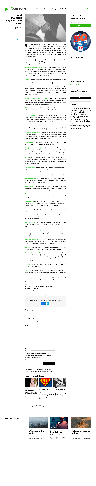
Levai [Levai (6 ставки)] (81, 116)
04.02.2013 (52, 430)
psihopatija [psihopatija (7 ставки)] (78, 125)
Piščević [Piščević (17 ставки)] (81, 121)
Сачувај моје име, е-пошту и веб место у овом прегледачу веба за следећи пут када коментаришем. (39, 354)
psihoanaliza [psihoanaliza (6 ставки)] (83, 123)
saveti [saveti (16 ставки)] (83, 127)
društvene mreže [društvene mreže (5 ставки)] (81, 110)
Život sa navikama (30, 390)
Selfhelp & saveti (64, 9)
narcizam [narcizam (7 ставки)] (85, 117)
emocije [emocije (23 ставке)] (87, 110)
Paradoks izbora (56, 432)
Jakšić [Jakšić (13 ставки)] (86, 114)
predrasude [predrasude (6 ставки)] (78, 123)
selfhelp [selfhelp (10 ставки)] (88, 127)
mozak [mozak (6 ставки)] (81, 117)
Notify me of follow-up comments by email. (34, 357)
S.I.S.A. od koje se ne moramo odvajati (59, 390)
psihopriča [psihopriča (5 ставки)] (82, 125)
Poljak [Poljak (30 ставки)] (87, 121)
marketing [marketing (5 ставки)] (72, 117)
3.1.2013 (20, 27)
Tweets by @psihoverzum (77, 84)
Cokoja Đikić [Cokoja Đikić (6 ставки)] (87, 108)
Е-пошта (27, 344)
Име (26, 340)
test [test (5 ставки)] (78, 128)
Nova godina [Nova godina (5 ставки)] (78, 119)
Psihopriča (55, 9)
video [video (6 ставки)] (80, 128)
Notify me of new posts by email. (33, 359)
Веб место (27, 348)
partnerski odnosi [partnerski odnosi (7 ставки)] (74, 121)
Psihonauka (39, 9)
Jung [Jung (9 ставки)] (90, 114)
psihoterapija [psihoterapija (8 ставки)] (88, 125)
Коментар (27, 325)
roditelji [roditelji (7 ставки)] (72, 127)
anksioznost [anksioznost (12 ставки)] (73, 108)
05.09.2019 (74, 429)
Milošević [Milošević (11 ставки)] (77, 117)
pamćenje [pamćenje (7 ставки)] (85, 119)
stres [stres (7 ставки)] (74, 128)
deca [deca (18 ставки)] (72, 110)
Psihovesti (47, 9)
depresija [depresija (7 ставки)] (76, 110)
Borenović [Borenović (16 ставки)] (81, 108)
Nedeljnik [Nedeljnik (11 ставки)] (73, 119)
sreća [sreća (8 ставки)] (71, 128)
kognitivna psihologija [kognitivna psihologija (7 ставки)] (75, 116)
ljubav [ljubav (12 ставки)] (86, 116)
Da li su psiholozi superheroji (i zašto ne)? (44, 391)
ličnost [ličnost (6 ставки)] (83, 116)
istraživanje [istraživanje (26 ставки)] (75, 114)
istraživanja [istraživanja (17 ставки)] (80, 112)
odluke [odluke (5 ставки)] (81, 119)
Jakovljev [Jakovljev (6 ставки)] (82, 114)
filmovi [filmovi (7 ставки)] (71, 112)
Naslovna (31, 9)
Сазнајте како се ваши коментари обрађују (42, 371)
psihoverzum (19, 28)
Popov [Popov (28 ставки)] (73, 123)
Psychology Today (33, 288)
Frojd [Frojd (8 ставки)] (74, 112)
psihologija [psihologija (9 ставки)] (73, 125)
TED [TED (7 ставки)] (76, 128)
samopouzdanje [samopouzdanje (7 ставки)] (77, 127)
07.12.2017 (31, 429)
